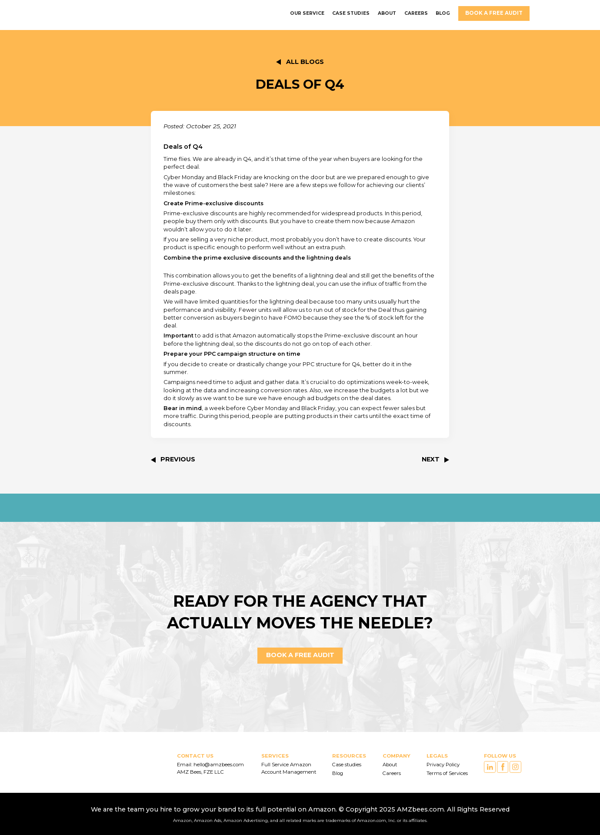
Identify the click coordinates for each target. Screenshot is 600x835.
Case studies (346, 765)
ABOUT (387, 13)
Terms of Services (447, 773)
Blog (337, 773)
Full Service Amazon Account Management (288, 768)
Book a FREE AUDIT (494, 13)
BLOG (443, 13)
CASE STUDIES (351, 13)
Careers (392, 773)
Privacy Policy (443, 765)
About (390, 765)
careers (416, 13)
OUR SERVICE (307, 13)
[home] (87, 13)
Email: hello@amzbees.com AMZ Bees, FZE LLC (211, 768)
